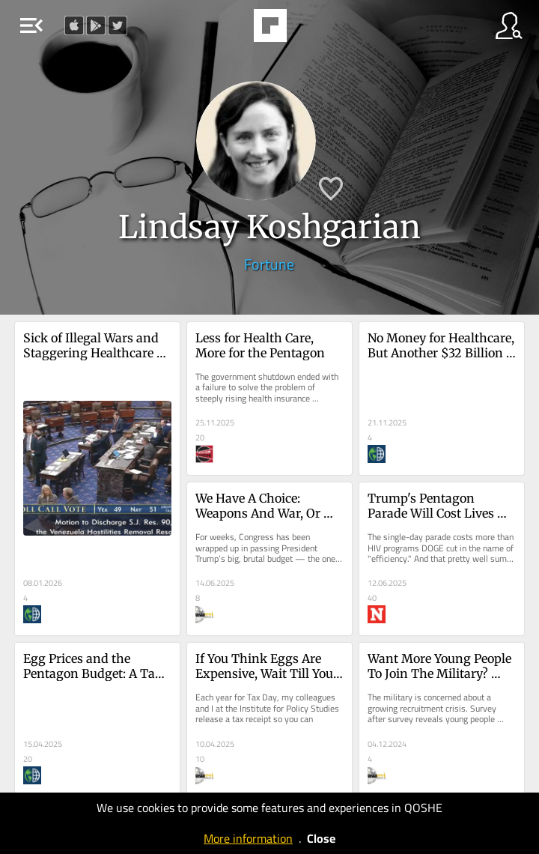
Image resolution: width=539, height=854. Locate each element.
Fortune (269, 264)
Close (321, 838)
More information (248, 838)
